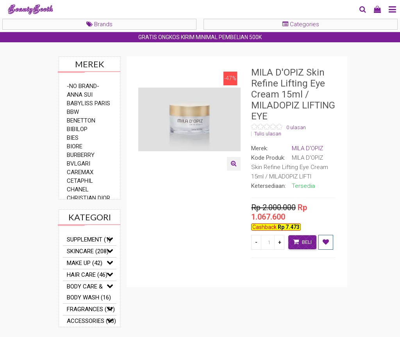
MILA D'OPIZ (307, 148)
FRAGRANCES (91, 309)
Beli (302, 241)
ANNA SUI (80, 94)
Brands (99, 24)
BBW (73, 111)
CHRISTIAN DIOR (88, 198)
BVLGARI (78, 163)
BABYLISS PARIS (88, 103)
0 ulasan (296, 127)
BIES (73, 137)
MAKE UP (84, 263)
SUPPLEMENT (89, 239)
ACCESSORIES (91, 320)
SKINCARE (88, 251)
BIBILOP (77, 129)
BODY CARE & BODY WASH (89, 292)
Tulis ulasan (267, 134)
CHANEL (78, 189)
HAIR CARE (87, 274)
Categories (300, 24)
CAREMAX (80, 172)
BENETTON (81, 120)
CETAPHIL (80, 180)
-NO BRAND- (83, 86)
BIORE (74, 146)
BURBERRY (81, 155)
